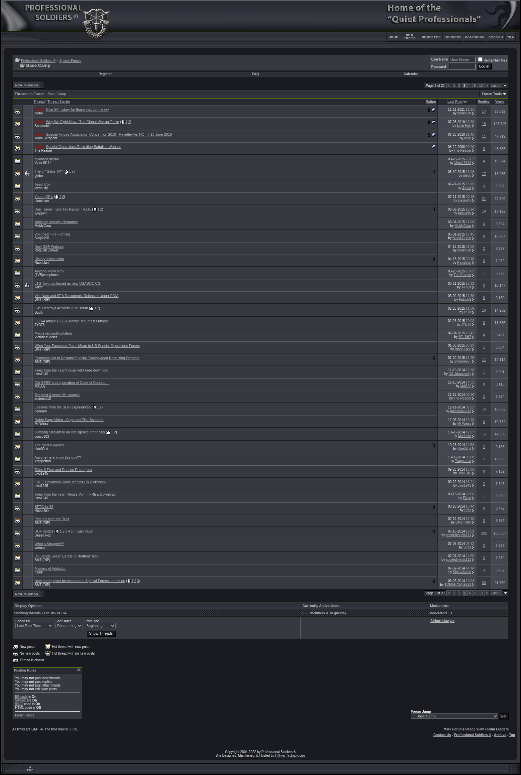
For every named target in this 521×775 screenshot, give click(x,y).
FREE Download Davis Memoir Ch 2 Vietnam (70, 482)
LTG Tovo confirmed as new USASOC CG (68, 283)
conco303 (42, 436)
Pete (468, 510)
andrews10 (43, 398)
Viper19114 (43, 163)
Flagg (467, 498)
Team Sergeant (46, 138)
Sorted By (22, 621)
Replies (484, 101)
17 (484, 174)
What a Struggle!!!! (49, 544)
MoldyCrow (43, 226)
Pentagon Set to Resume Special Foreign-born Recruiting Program (87, 358)
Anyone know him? (49, 271)
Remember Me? (492, 60)
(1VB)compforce (46, 275)
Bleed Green (462, 238)
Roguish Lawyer (46, 250)
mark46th (464, 113)
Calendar (411, 74)
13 (481, 85)
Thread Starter (59, 101)
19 (484, 211)
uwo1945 (41, 374)
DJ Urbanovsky (460, 374)
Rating (431, 101)
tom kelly (464, 213)
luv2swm (41, 213)
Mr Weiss (41, 423)
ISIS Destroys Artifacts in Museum (61, 308)
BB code (21, 696)
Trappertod (43, 461)
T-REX (466, 287)
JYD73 (40, 325)
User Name (439, 59)
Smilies (20, 700)
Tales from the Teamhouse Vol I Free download (71, 370)
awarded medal (47, 159)
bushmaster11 (460, 411)
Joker (39, 287)
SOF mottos (44, 531)
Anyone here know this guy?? (58, 457)
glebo (39, 113)
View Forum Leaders (492, 729)
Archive (500, 735)
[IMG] (19, 704)
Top (512, 735)
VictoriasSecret (46, 337)
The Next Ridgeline (50, 445)
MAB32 (40, 386)
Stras (467, 547)
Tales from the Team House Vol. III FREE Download (75, 494)
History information (49, 259)
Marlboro (464, 436)
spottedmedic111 (458, 535)
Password (438, 67)
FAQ (255, 74)
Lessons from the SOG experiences (63, 407)
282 (484, 533)
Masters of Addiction (50, 568)
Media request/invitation (53, 333)
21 (484, 199)
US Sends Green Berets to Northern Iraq (66, 556)
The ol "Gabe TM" (48, 171)
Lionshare (42, 201)
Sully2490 (42, 238)
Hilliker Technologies (290, 755)
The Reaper (43, 150)
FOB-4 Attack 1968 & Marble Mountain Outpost (72, 321)
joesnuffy (41, 188)
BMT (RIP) (42, 299)
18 (484, 124)
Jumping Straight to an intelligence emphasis (70, 432)
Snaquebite (43, 126)
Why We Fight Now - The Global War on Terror (82, 122)
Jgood (466, 188)
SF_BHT (465, 337)
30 (484, 583)
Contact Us (442, 735)
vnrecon (41, 547)
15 (484, 434)
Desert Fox (43, 535)
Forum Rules (24, 715)
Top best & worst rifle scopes (57, 395)
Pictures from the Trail (52, 519)
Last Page (84, 531)
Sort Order (63, 621)
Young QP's (44, 197)
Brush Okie (463, 349)
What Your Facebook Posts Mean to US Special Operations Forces (87, 346)
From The (92, 621)
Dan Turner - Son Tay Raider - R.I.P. (63, 209)
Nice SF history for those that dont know (77, 109)
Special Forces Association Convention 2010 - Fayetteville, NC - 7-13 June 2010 (109, 134)
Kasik (39, 572)
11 (484, 136)
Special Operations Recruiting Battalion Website (83, 147)
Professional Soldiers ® (38, 61)
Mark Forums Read (458, 729)
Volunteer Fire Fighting (52, 234)
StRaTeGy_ (462, 361)
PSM (467, 312)
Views (499, 101)
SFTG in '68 (44, 507)
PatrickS (465, 299)
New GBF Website (49, 246)
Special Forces (70, 61)
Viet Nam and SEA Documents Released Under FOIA (77, 296)
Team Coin (43, 184)
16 (484, 310)
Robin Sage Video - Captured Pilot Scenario (69, 420)
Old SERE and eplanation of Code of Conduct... (72, 383)
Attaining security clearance (56, 222)
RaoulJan (42, 262)
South (39, 312)
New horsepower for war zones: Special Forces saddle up (80, 581)
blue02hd (41, 449)
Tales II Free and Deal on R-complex (63, 470)
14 (484, 111)
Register (105, 74)
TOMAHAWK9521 (458, 584)
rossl (467, 138)
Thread (39, 101)
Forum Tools (492, 94)
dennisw (41, 411)
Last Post (455, 101)
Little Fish (464, 125)
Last (495, 85)
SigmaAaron (462, 572)
